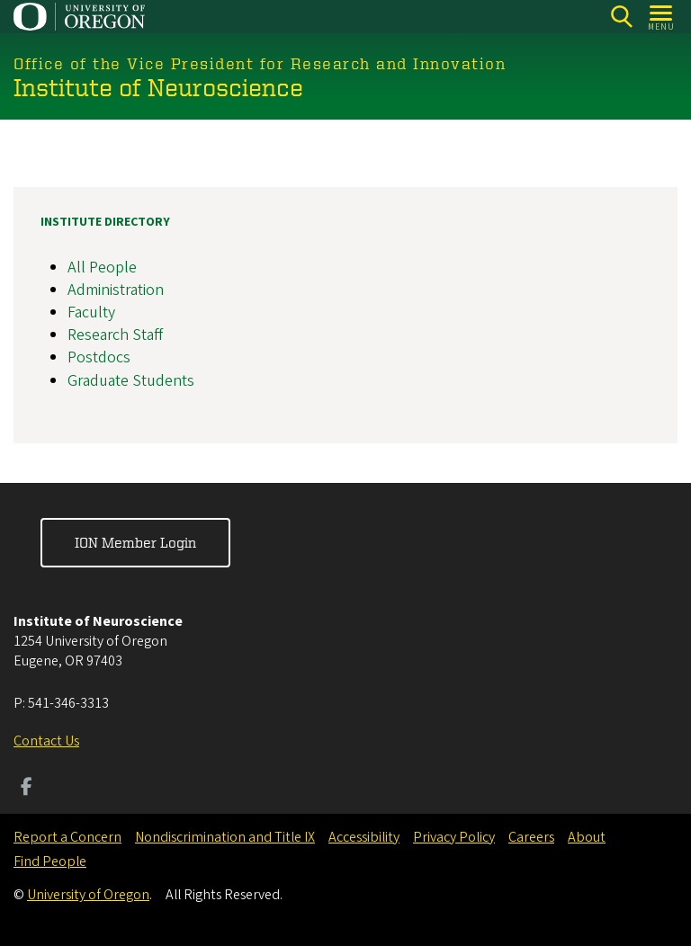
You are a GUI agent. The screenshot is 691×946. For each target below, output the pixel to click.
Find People (49, 861)
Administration (115, 289)
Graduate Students (130, 380)
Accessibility (363, 837)
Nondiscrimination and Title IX (225, 837)
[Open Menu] (662, 16)
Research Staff (115, 335)
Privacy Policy (454, 837)
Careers (531, 837)
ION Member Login (135, 542)
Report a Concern (67, 837)
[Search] (621, 16)
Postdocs (98, 357)
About (587, 837)
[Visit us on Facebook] (26, 789)
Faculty (91, 312)
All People (102, 266)
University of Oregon (88, 895)
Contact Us (46, 741)
